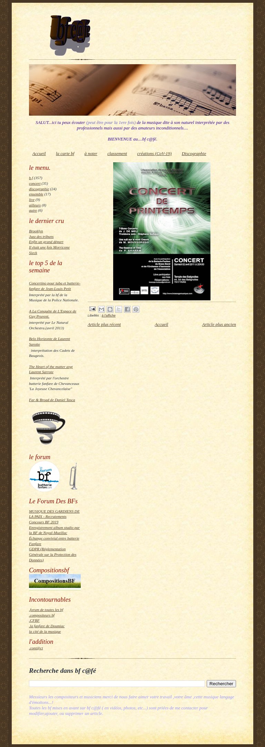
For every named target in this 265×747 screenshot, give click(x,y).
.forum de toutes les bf (46, 610)
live (32, 199)
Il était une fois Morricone (49, 247)
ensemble (36, 194)
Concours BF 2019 (43, 522)
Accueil (39, 153)
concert (35, 183)
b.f (31, 178)
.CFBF (34, 620)
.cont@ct (36, 648)
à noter (91, 153)
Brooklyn (36, 231)
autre (33, 210)
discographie (39, 189)
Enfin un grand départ (46, 242)
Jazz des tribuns (41, 236)
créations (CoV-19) (154, 153)
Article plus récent (104, 324)
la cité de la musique (45, 631)
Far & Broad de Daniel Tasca (52, 400)
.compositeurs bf (42, 615)
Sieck (33, 253)
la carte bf (65, 153)
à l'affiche (109, 315)
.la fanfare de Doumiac (47, 626)
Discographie (194, 153)
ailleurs (35, 205)
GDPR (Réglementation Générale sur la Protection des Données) (52, 554)
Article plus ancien (219, 324)
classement (117, 153)
